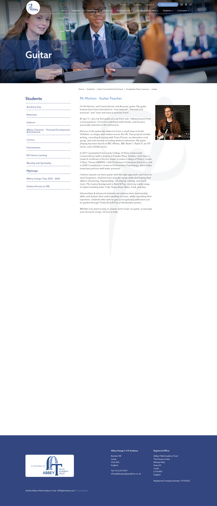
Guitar (154, 89)
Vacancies (137, 5)
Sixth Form (125, 5)
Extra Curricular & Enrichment (110, 89)
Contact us (149, 5)
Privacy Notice (81, 490)
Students (91, 89)
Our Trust (112, 5)
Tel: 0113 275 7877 (119, 470)
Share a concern (168, 4)
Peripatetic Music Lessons (137, 89)
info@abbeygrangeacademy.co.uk (126, 473)
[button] (77, 11)
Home (81, 89)
